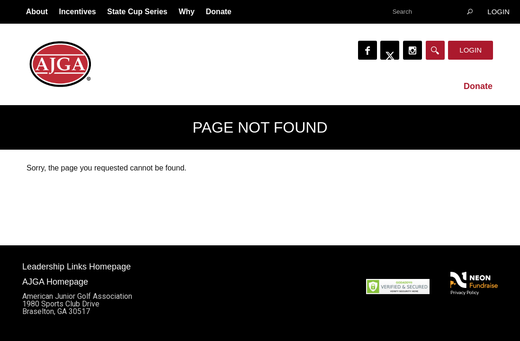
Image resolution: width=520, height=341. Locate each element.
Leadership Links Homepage (76, 266)
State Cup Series (137, 12)
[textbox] (432, 12)
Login (498, 12)
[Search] (435, 50)
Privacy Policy (464, 292)
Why (187, 12)
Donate (219, 12)
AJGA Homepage (55, 282)
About (37, 12)
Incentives (77, 12)
